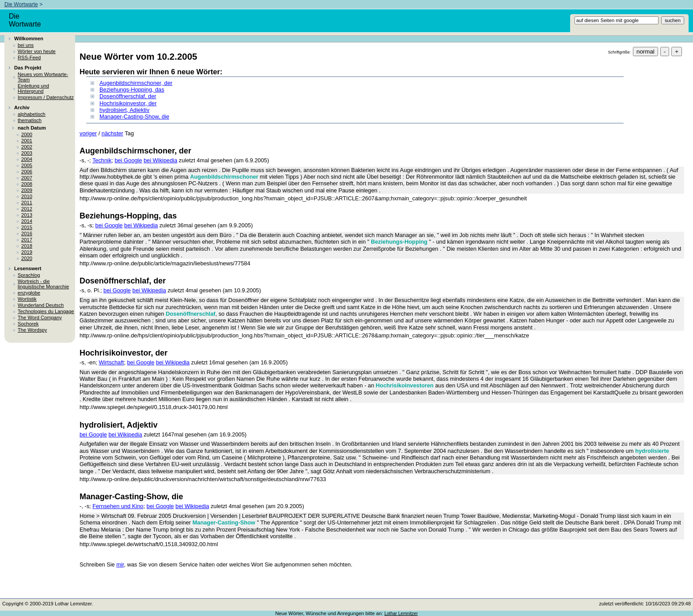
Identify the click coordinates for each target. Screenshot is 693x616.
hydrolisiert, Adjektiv (124, 110)
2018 (26, 246)
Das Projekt (28, 67)
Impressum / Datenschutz (46, 97)
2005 (26, 165)
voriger (88, 133)
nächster (112, 133)
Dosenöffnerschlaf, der (127, 96)
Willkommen (28, 38)
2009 (26, 190)
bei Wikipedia (160, 160)
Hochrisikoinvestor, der (127, 103)
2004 (26, 159)
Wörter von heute (37, 51)
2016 (26, 233)
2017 (26, 239)
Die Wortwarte (21, 4)
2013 (26, 215)
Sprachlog (29, 275)
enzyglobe (29, 292)
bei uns (26, 45)
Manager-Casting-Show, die (134, 116)
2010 (26, 196)
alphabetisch (32, 114)
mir (120, 564)
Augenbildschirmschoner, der (135, 83)
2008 (26, 184)
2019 (26, 252)
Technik (101, 160)
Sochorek (28, 323)
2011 (26, 202)
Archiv (22, 107)
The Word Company (40, 317)
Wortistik (27, 299)
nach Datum (32, 127)
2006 (26, 171)
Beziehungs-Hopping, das (131, 89)
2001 (26, 140)
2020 (26, 258)
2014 (26, 221)
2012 (26, 208)
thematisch (30, 120)
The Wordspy (32, 330)
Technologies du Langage (46, 311)
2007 (26, 177)
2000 (26, 134)
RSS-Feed (29, 57)
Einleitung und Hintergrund (33, 88)
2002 (26, 146)
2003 (26, 153)
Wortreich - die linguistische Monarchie (43, 284)
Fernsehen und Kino (117, 506)
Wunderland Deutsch (41, 305)
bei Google (128, 160)
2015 (26, 227)
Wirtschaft (111, 362)
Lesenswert (28, 268)
